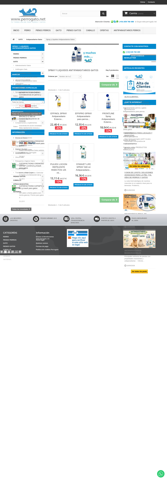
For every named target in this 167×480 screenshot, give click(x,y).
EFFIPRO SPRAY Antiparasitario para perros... (83, 116)
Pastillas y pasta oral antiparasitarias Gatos (21, 86)
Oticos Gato (19, 157)
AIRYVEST (19, 208)
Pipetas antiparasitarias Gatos (26, 81)
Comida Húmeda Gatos (23, 115)
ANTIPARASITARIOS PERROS (127, 30)
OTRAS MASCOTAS (21, 184)
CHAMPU (23, 280)
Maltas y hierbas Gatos (23, 149)
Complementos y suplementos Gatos (25, 124)
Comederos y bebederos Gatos (26, 111)
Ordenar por (52, 76)
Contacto (151, 2)
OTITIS (14, 280)
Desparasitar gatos (130, 315)
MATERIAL (17, 192)
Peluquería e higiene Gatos (25, 161)
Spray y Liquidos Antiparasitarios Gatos (26, 94)
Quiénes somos (21, 409)
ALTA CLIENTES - (131, 111)
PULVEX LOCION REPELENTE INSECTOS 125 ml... (58, 168)
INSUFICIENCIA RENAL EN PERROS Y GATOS (135, 229)
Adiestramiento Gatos (23, 65)
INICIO (16, 30)
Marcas (16, 200)
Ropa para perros (130, 337)
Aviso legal (19, 406)
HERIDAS (36, 284)
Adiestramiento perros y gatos (134, 301)
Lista (117, 76)
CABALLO (90, 30)
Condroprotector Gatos (23, 134)
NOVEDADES (17, 292)
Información (18, 398)
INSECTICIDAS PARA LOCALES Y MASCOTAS (138, 149)
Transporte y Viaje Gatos (24, 172)
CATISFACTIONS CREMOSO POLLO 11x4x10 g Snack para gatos (31, 323)
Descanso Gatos (21, 138)
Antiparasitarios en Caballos (134, 350)
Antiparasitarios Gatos (23, 73)
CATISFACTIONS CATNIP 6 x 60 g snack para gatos (31, 367)
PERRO (27, 30)
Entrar (142, 2)
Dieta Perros (128, 326)
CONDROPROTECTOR (20, 284)
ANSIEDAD (16, 275)
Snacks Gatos (20, 169)
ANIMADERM (20, 212)
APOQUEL (19, 216)
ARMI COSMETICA (22, 220)
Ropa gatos (19, 165)
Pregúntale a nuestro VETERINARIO (137, 346)
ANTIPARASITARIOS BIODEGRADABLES (132, 266)
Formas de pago (21, 413)
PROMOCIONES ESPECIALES (24, 235)
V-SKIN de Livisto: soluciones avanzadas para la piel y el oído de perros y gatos (138, 189)
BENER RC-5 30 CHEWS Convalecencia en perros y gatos (30, 242)
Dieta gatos (127, 322)
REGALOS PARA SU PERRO (134, 353)
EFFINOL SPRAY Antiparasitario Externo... (58, 116)
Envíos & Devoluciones (23, 402)
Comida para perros (131, 312)
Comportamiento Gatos (23, 130)
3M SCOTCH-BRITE (22, 205)
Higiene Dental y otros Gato (25, 142)
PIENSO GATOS (74, 30)
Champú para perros (131, 308)
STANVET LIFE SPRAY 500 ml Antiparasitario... (83, 167)
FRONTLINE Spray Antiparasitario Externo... (108, 117)
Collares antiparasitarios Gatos (26, 77)
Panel (112, 76)
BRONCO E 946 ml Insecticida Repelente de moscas (29, 299)
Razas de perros (129, 333)
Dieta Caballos (128, 319)
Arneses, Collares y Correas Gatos (27, 104)
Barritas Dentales (30, 276)
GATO (59, 30)
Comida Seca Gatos (22, 119)
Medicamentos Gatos (23, 153)
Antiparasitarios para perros (134, 304)
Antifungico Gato (21, 69)
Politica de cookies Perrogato (25, 417)
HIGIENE (16, 188)
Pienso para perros (130, 330)
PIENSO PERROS (43, 30)
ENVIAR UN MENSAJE (137, 57)
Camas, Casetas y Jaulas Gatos (26, 107)
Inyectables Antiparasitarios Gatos (27, 100)
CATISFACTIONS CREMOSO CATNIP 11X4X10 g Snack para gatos (31, 346)
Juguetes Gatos (21, 146)
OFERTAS (104, 30)
